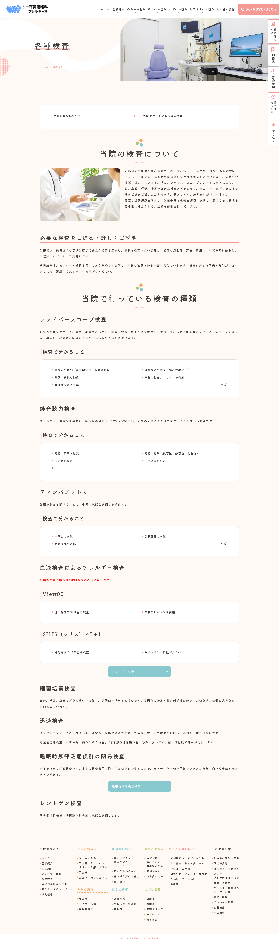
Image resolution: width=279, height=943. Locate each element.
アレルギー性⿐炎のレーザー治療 (226, 890)
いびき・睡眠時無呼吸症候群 (226, 875)
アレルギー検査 (123, 671)
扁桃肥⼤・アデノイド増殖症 (188, 874)
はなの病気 (120, 889)
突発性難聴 (86, 909)
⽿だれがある (87, 858)
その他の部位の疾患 (226, 858)
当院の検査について (67, 115)
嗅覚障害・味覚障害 (226, 868)
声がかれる (153, 871)
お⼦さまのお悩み (182, 849)
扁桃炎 (150, 904)
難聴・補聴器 (222, 883)
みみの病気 (85, 889)
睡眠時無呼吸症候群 (126, 786)
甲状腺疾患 (221, 863)
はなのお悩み (122, 849)
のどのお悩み (154, 849)
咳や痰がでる (154, 876)
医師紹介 (47, 863)
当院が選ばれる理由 (54, 884)
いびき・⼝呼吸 (180, 868)
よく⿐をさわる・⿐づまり (187, 863)
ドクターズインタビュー (57, 889)
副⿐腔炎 (119, 899)
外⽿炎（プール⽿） (183, 879)
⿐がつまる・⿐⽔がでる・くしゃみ (122, 862)
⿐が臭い (119, 881)
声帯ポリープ (154, 909)
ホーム (105, 9)
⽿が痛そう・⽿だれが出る (187, 858)
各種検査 (47, 879)
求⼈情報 (47, 894)
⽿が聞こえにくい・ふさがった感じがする (93, 865)
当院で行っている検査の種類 (163, 115)
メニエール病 (87, 904)
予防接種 (219, 912)
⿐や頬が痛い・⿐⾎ (127, 876)
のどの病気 (152, 889)
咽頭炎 (150, 899)
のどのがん (153, 914)
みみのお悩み (87, 849)
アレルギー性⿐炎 (125, 904)
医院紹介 (47, 868)
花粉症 (118, 909)
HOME (46, 67)
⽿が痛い (85, 872)
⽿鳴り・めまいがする (93, 877)
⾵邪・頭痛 (221, 897)
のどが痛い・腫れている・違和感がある (154, 862)
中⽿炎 (83, 898)
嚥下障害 (152, 919)
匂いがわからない (125, 871)
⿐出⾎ (174, 884)
